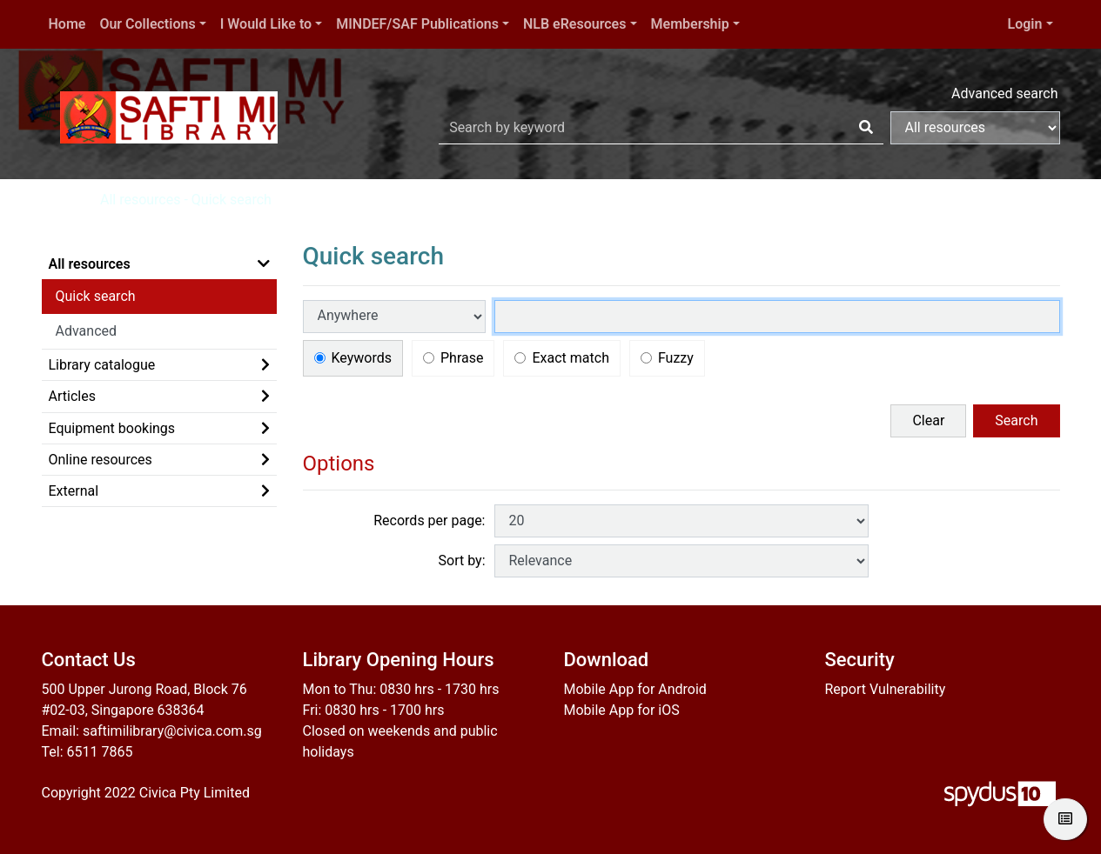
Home (67, 24)
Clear (928, 420)
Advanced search (1004, 93)
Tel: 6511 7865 (87, 752)
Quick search (96, 296)
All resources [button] (90, 264)
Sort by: (462, 560)
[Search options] (975, 127)
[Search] (866, 127)
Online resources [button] (100, 459)
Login (1025, 24)
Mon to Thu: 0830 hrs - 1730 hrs (401, 689)
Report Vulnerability (885, 689)
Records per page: (429, 520)
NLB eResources (574, 24)
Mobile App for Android (635, 689)
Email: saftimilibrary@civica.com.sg (152, 731)
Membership (690, 24)
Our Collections (147, 24)
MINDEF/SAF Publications (417, 24)
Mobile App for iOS (622, 710)
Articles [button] (72, 396)
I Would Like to (266, 24)
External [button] (74, 491)
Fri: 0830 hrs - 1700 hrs (374, 710)
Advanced (86, 331)
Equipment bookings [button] (112, 428)
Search (1016, 420)
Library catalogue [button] (102, 365)
